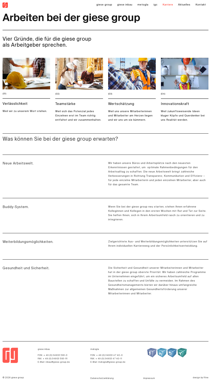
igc (155, 4)
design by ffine (200, 378)
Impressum (149, 378)
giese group (104, 4)
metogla (142, 4)
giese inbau (124, 4)
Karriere (168, 4)
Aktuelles (184, 4)
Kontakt (200, 4)
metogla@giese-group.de (111, 362)
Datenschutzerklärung (102, 378)
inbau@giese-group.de (58, 362)
